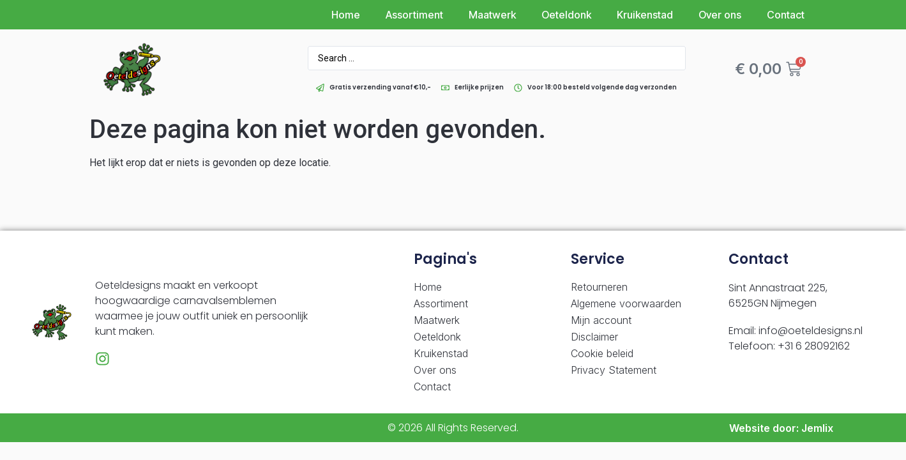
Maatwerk (492, 14)
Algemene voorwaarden (626, 303)
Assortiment (414, 14)
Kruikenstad (645, 14)
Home (345, 14)
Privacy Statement (613, 370)
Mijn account (601, 320)
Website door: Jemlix (781, 428)
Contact (785, 14)
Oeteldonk (566, 14)
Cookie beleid (602, 353)
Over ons (719, 14)
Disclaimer (594, 336)
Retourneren (599, 286)
